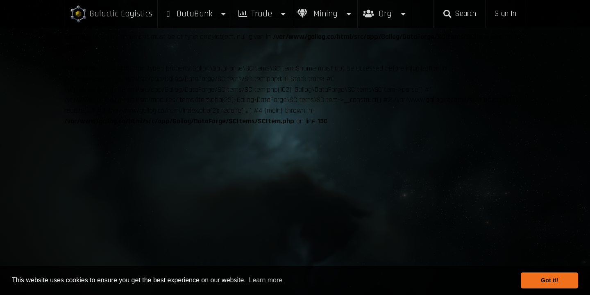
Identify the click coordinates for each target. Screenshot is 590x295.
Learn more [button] (265, 280)
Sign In (505, 14)
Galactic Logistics (111, 14)
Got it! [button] (549, 280)
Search (459, 14)
